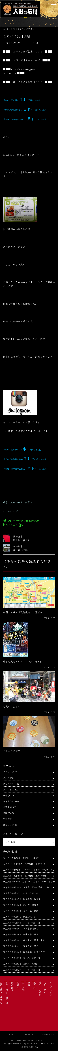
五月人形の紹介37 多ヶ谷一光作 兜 (21, 969)
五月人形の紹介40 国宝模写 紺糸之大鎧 (24, 952)
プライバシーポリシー (47, 1034)
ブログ (6, 789)
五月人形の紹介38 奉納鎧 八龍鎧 (20, 963)
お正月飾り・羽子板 (7, 992)
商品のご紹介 (40, 988)
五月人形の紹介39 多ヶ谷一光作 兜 (21, 957)
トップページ (50, 988)
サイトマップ (29, 1034)
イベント (7, 771)
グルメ (6, 777)
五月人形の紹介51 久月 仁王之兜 (20, 893)
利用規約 (25, 1047)
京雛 (5, 813)
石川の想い (45, 987)
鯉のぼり (7, 824)
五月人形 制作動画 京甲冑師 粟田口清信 (24, 875)
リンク (11, 1034)
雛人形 (34, 985)
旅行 (5, 818)
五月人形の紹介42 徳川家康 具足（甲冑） (25, 940)
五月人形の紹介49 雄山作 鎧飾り (20, 904)
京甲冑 (6, 807)
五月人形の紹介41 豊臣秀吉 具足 (20, 946)
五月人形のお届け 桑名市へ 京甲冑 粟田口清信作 (29, 881)
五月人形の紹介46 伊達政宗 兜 (19, 916)
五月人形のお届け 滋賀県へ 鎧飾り (21, 857)
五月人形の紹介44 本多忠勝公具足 (20, 928)
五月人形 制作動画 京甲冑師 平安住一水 (24, 863)
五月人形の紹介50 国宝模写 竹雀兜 (21, 899)
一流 (5, 795)
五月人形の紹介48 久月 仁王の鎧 (20, 910)
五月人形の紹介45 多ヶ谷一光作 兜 (21, 922)
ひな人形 (7, 783)
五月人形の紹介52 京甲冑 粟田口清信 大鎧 (26, 887)
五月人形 (7, 801)
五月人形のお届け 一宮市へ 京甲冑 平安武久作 (28, 869)
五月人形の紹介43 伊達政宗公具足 (20, 934)
